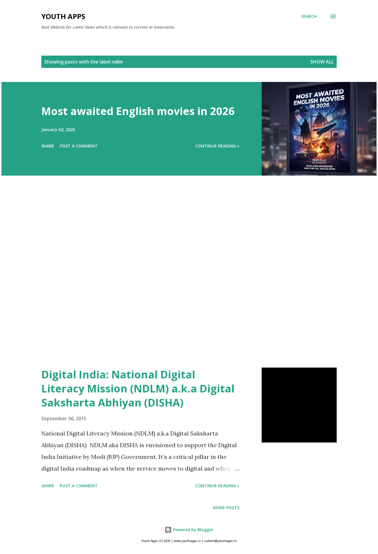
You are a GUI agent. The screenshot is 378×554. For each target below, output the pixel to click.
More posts (226, 507)
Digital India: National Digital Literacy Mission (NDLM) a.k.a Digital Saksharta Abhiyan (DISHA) (137, 388)
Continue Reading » (217, 146)
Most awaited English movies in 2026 (138, 111)
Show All (322, 62)
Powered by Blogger (189, 529)
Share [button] (47, 146)
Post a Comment (79, 146)
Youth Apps (63, 16)
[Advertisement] (177, 280)
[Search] (309, 16)
